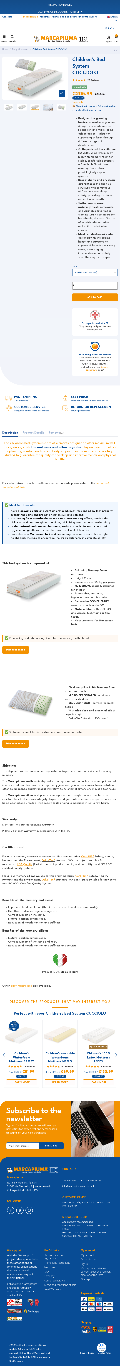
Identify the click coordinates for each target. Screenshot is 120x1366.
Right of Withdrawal (54, 1281)
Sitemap (85, 1279)
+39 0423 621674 (72, 1180)
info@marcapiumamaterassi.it (78, 1186)
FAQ (46, 1272)
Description (10, 433)
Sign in (84, 1264)
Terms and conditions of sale (60, 1285)
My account (87, 1255)
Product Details (33, 433)
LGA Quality (24, 864)
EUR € (109, 29)
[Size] (95, 273)
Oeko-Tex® (48, 861)
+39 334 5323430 (94, 1180)
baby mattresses (21, 986)
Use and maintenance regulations (56, 1257)
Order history (88, 1259)
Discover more (15, 650)
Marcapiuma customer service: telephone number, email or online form (96, 1272)
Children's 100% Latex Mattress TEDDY (98, 1057)
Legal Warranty (52, 1289)
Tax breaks (50, 1267)
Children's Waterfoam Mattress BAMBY (21, 1057)
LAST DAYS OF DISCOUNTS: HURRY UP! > (60, 12)
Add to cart (94, 298)
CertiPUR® (87, 857)
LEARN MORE (22, 1082)
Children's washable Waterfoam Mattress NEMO (60, 1057)
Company (49, 1276)
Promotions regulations (57, 1263)
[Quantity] (95, 286)
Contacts (7, 17)
